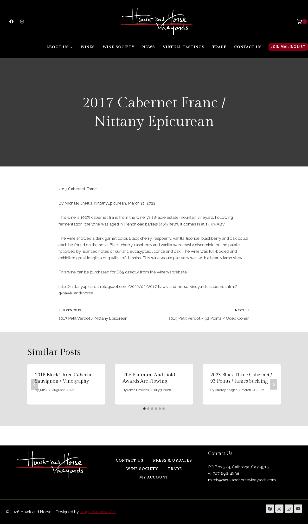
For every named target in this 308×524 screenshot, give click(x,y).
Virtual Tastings (184, 46)
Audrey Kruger (226, 390)
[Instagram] (22, 22)
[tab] (144, 408)
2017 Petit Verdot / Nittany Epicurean (104, 314)
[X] (279, 508)
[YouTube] (298, 508)
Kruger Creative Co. (98, 511)
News (148, 46)
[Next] (273, 384)
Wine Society (119, 46)
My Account (153, 477)
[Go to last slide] (34, 384)
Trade (219, 46)
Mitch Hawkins (138, 390)
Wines (87, 46)
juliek (43, 390)
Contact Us (248, 46)
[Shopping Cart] (299, 21)
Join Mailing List (288, 47)
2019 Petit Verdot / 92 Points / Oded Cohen (204, 314)
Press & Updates (172, 460)
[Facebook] (11, 22)
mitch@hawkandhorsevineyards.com (242, 480)
